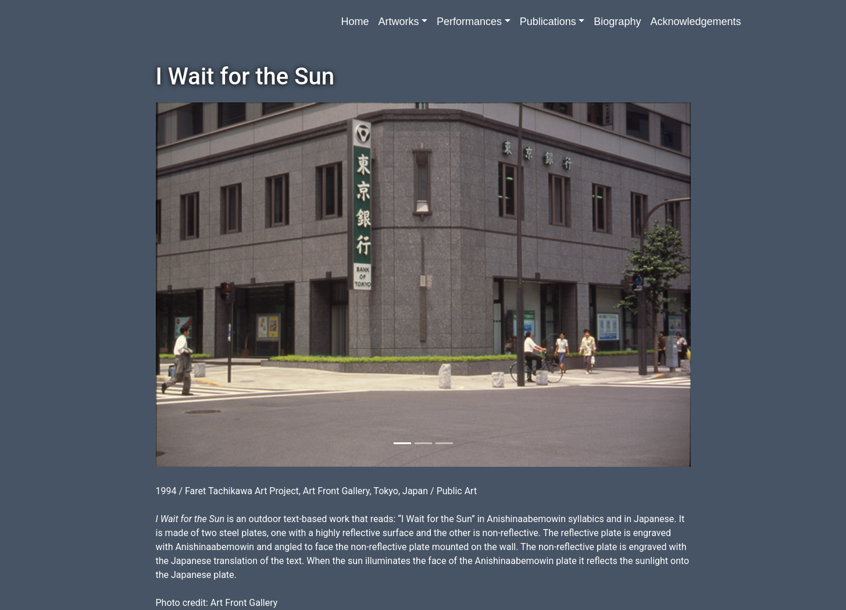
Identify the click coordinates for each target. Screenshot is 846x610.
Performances (469, 21)
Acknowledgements (695, 21)
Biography (617, 21)
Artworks (398, 21)
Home (355, 21)
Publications (548, 21)
